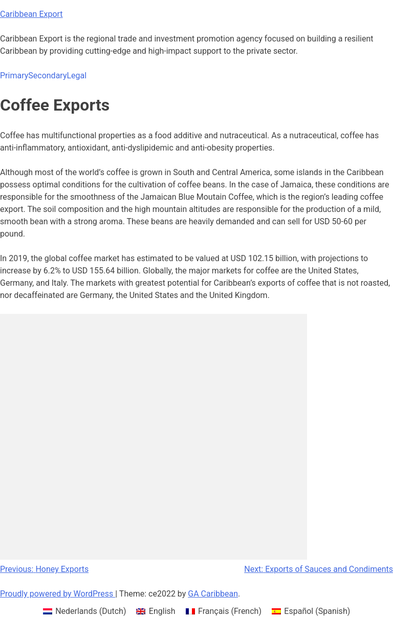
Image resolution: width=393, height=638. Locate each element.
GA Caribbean (213, 594)
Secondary (47, 75)
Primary (14, 75)
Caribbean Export (31, 14)
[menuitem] (85, 611)
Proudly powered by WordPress (57, 594)
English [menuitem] (162, 611)
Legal (76, 75)
